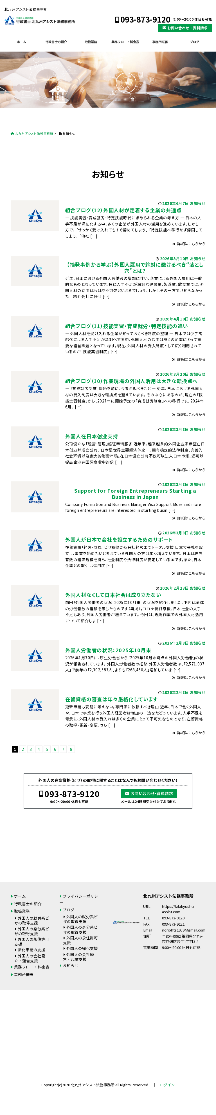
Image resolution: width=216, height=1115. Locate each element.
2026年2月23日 (174, 588)
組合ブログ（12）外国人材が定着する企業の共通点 (123, 210)
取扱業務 (91, 41)
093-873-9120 (145, 19)
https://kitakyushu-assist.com (178, 909)
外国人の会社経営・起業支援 (78, 957)
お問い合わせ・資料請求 (187, 27)
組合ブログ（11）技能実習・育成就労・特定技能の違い (126, 325)
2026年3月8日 (175, 429)
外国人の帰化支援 (82, 948)
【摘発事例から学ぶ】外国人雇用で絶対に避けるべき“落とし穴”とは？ (135, 267)
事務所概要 (160, 41)
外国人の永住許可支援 (31, 941)
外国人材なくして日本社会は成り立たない (113, 594)
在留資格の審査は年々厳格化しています (111, 699)
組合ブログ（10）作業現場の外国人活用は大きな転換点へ (131, 380)
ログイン (167, 1084)
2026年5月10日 (174, 258)
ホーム (21, 41)
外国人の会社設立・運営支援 (29, 958)
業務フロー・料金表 (125, 41)
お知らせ (197, 203)
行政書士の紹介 (56, 41)
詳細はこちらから (191, 243)
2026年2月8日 (175, 643)
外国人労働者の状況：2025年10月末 (108, 650)
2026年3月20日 (174, 374)
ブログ (194, 41)
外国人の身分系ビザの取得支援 (31, 931)
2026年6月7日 (175, 203)
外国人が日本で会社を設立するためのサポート (119, 539)
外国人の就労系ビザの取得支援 (31, 920)
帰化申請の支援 (31, 949)
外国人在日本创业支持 (91, 436)
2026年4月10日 (174, 319)
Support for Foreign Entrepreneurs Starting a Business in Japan (135, 493)
